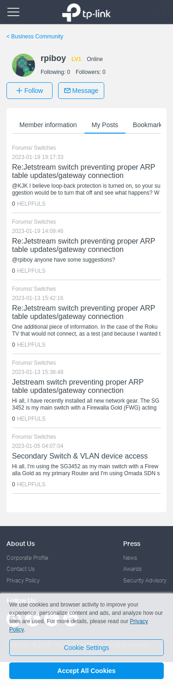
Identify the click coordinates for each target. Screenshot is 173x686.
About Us (20, 543)
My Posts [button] (105, 125)
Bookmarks (149, 125)
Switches (45, 148)
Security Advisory (145, 580)
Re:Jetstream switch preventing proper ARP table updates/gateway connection (83, 171)
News (130, 557)
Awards (132, 568)
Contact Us (20, 568)
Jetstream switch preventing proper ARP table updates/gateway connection (77, 386)
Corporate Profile (27, 557)
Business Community (34, 36)
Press (131, 543)
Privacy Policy (23, 580)
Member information (48, 125)
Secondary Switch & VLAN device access (80, 456)
